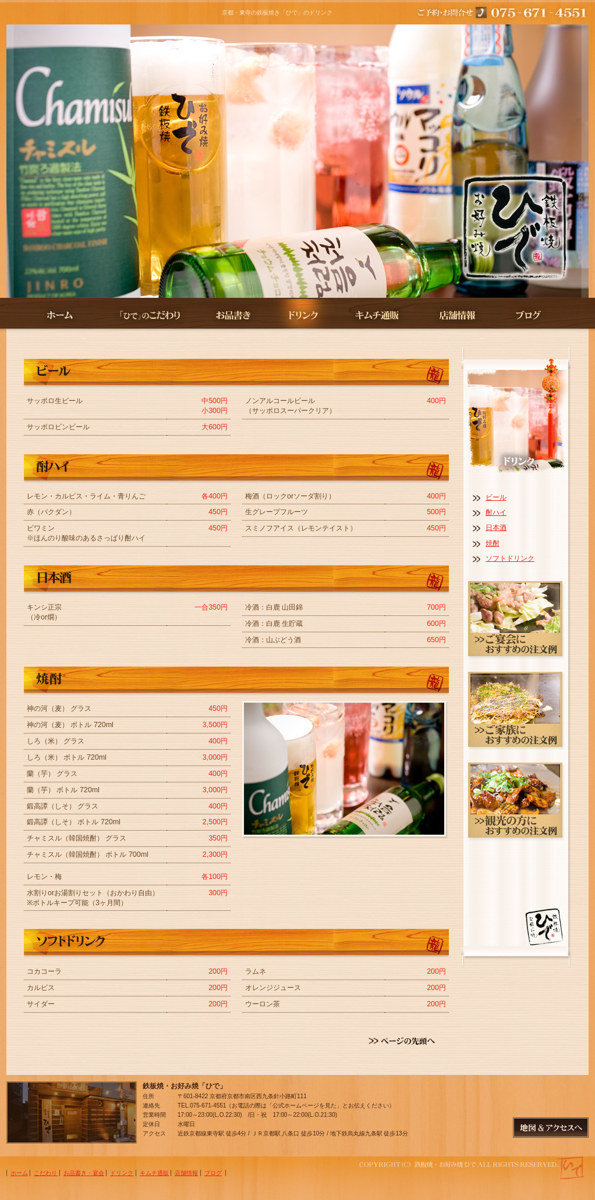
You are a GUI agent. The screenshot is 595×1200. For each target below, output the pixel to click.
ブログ (541, 315)
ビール (496, 497)
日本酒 (496, 528)
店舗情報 (456, 315)
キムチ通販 (378, 315)
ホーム (53, 315)
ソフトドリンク (510, 558)
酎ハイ (496, 512)
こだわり (149, 315)
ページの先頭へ (405, 1041)
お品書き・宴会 (234, 315)
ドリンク (303, 315)
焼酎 (493, 543)
